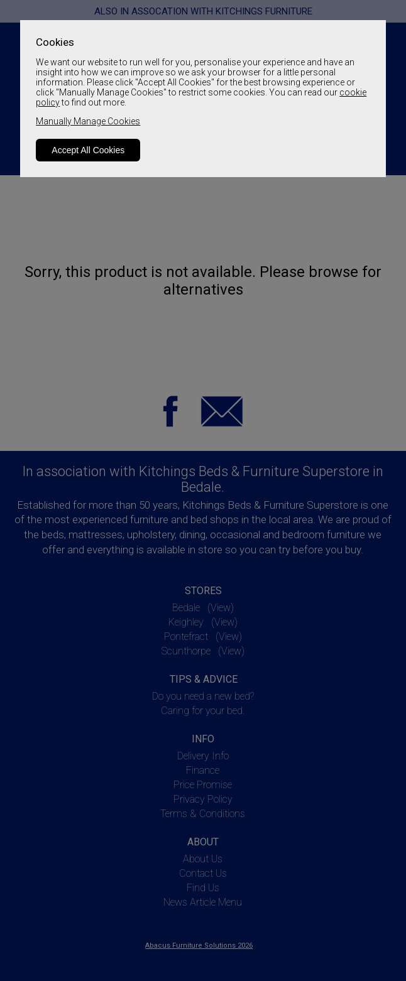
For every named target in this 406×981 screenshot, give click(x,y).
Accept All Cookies (88, 150)
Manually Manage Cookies (88, 121)
